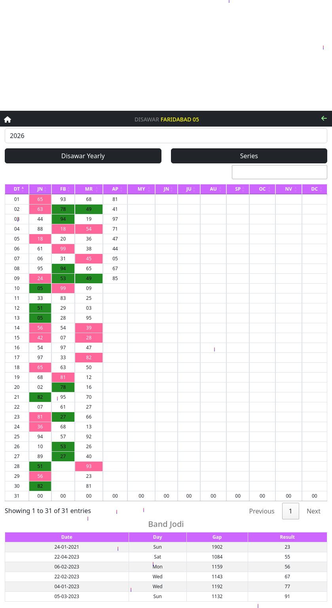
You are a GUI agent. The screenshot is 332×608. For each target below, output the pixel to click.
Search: (268, 172)
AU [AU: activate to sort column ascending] (213, 189)
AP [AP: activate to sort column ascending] (115, 189)
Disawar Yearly (83, 156)
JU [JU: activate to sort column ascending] (189, 189)
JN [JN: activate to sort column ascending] (40, 189)
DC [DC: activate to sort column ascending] (314, 189)
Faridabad (176, 119)
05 (196, 119)
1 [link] (290, 511)
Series (249, 156)
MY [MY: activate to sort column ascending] (141, 189)
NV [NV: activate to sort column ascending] (288, 189)
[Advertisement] (166, 55)
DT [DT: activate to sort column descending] (17, 189)
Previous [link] (262, 511)
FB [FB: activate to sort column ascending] (63, 189)
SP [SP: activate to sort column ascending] (238, 189)
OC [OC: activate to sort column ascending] (262, 189)
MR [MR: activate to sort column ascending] (89, 189)
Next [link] (314, 511)
